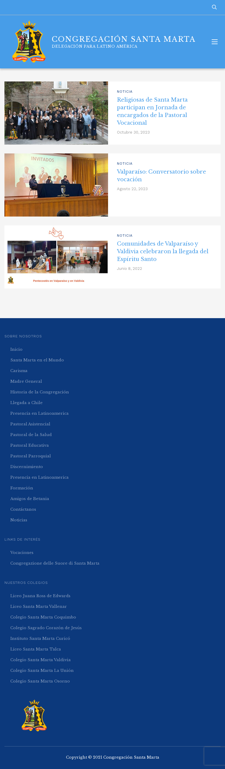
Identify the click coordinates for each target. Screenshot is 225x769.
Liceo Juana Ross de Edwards (40, 595)
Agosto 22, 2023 (132, 189)
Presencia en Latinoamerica (39, 413)
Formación (21, 488)
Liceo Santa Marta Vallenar (38, 606)
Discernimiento (26, 466)
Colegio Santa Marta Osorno (40, 681)
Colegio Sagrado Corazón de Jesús (46, 627)
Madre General (26, 381)
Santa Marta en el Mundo (37, 360)
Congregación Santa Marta (131, 757)
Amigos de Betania (29, 498)
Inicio (16, 349)
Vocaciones (21, 552)
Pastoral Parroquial (30, 456)
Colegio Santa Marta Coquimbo (43, 617)
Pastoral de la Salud (31, 434)
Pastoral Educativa (29, 445)
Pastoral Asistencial (30, 424)
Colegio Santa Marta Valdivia (40, 659)
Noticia (125, 91)
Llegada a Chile (26, 402)
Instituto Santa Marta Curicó (40, 638)
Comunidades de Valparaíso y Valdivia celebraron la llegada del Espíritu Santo (162, 251)
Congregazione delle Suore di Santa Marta (54, 563)
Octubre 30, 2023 (133, 132)
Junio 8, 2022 (129, 268)
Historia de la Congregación (39, 392)
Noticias (18, 520)
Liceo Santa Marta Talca (35, 649)
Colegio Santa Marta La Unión (42, 670)
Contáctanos (23, 509)
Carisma (19, 370)
